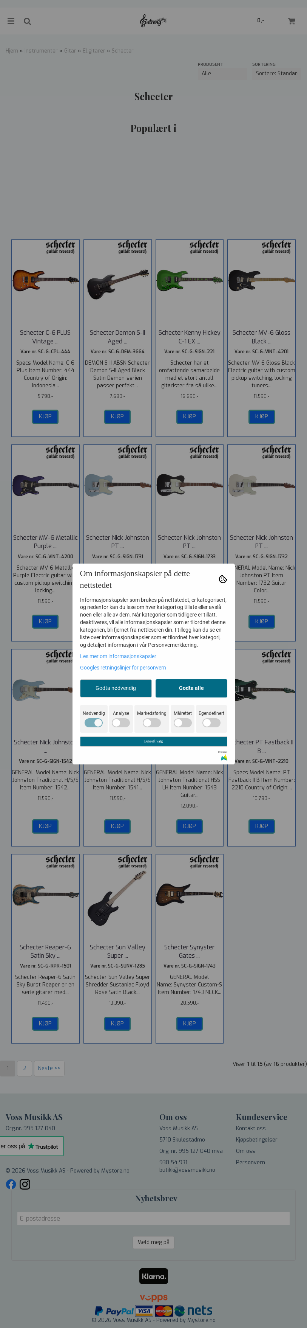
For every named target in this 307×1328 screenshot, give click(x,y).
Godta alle (191, 688)
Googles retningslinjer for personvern (123, 668)
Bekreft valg (153, 741)
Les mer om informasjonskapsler (118, 656)
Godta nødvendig (116, 688)
